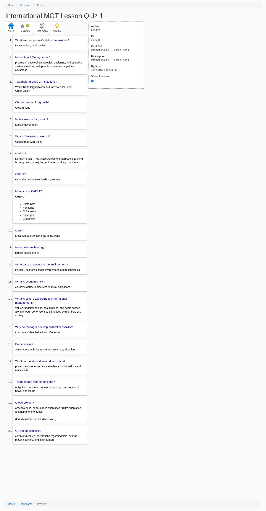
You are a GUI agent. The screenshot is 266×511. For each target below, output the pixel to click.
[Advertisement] (118, 125)
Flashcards (26, 5)
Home (11, 5)
